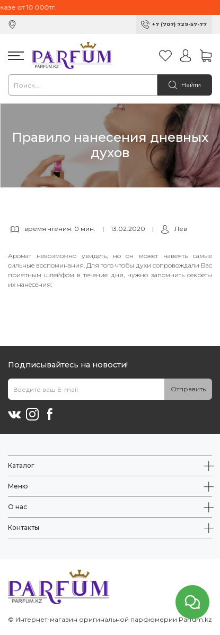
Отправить (188, 389)
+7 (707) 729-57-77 (179, 24)
